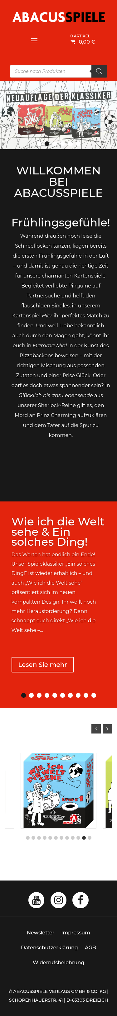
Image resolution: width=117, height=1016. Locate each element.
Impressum (75, 933)
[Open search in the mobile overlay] (58, 71)
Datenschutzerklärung (49, 948)
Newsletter (40, 933)
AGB (90, 948)
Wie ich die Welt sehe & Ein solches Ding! (58, 531)
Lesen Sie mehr (42, 664)
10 (93, 695)
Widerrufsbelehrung (59, 963)
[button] (107, 729)
